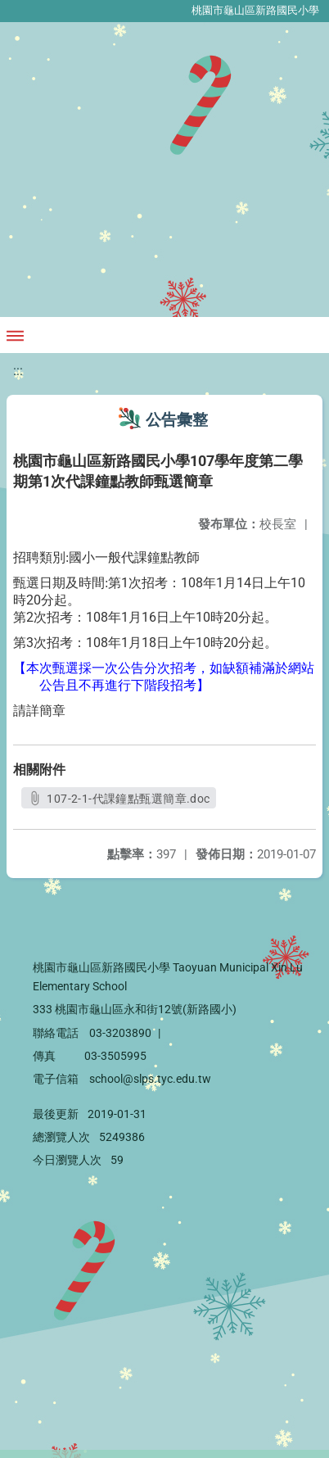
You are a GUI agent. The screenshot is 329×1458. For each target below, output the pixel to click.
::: (18, 370)
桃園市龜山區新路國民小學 (255, 10)
